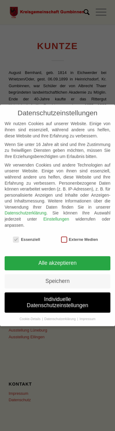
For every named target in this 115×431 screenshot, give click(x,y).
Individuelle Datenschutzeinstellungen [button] (57, 297)
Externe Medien (79, 234)
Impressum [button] (87, 313)
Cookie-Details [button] (30, 313)
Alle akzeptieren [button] (57, 258)
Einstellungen (56, 213)
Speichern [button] (57, 276)
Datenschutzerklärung (25, 207)
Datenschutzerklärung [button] (60, 313)
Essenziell (26, 234)
